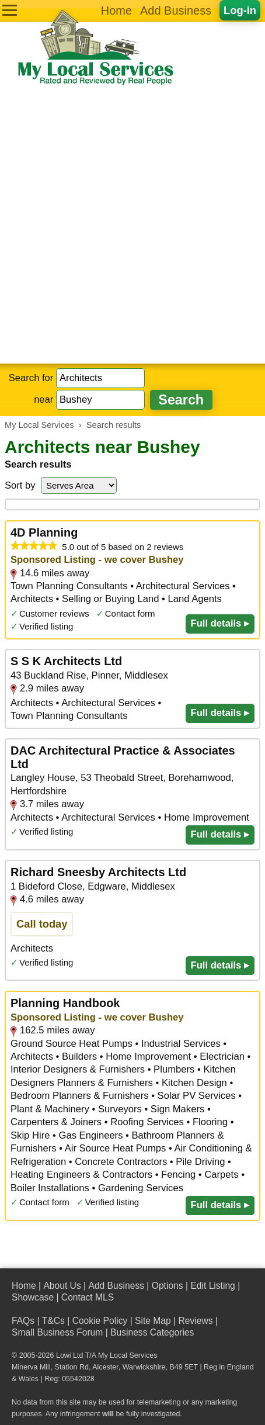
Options (167, 1286)
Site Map (153, 1321)
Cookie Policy (100, 1321)
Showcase (33, 1297)
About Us (62, 1286)
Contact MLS (87, 1297)
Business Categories (152, 1332)
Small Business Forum (57, 1332)
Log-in (240, 10)
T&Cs (53, 1321)
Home (116, 10)
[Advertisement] (132, 225)
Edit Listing (212, 1286)
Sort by (20, 485)
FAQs (23, 1321)
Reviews (195, 1321)
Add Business (175, 10)
